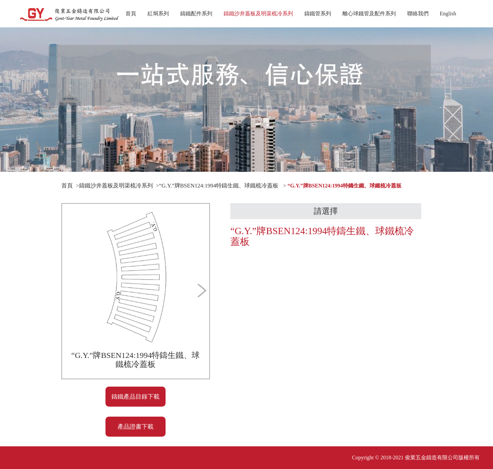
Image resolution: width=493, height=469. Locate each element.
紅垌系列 (158, 13)
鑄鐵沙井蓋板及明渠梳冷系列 (258, 19)
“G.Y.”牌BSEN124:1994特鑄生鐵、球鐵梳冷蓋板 (219, 185)
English (448, 13)
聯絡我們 (418, 13)
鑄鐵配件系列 (196, 13)
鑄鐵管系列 (317, 13)
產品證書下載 (135, 426)
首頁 (131, 13)
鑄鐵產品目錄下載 (135, 396)
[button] (123, 369)
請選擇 (326, 211)
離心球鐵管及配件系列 (369, 13)
